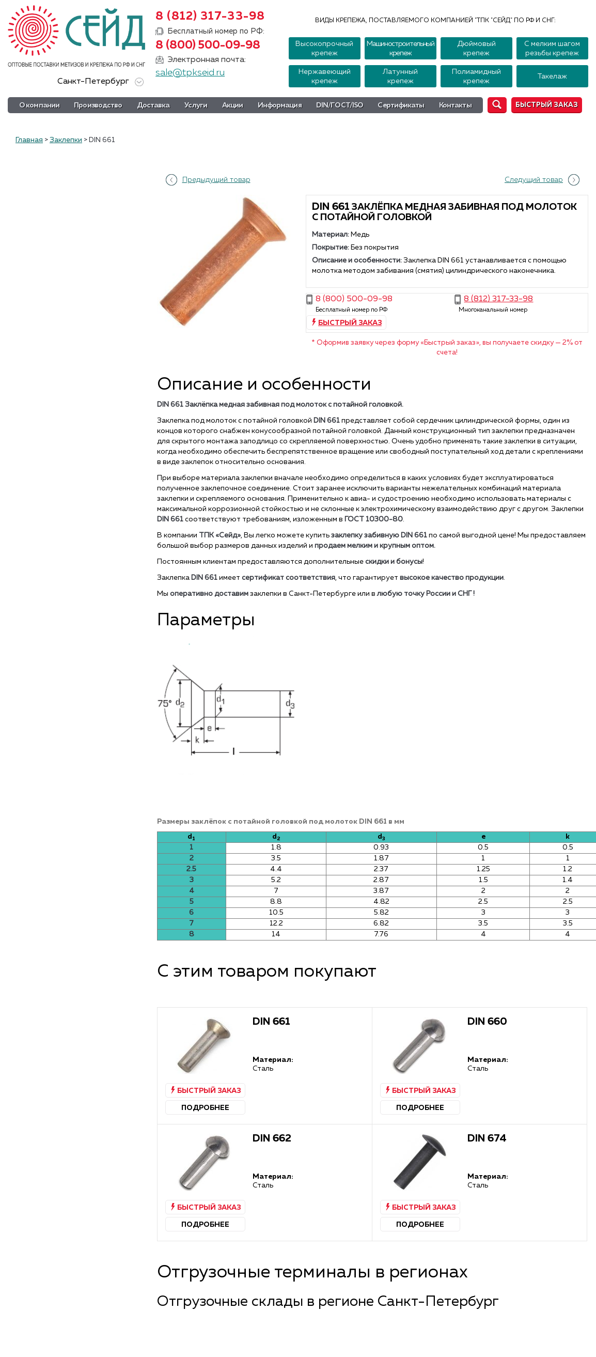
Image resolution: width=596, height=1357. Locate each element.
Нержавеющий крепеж (325, 76)
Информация (280, 105)
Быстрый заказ (546, 105)
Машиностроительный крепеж (400, 48)
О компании (39, 105)
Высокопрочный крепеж (324, 48)
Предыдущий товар (216, 179)
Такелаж (552, 76)
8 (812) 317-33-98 (210, 16)
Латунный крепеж (400, 76)
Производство (98, 105)
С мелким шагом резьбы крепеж (552, 48)
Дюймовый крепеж (476, 48)
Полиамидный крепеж (476, 76)
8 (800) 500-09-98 (207, 45)
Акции (232, 105)
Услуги (196, 105)
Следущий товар (534, 179)
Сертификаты (401, 105)
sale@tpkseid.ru (190, 73)
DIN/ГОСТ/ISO (339, 105)
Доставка (153, 105)
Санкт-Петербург (98, 82)
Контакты (455, 105)
